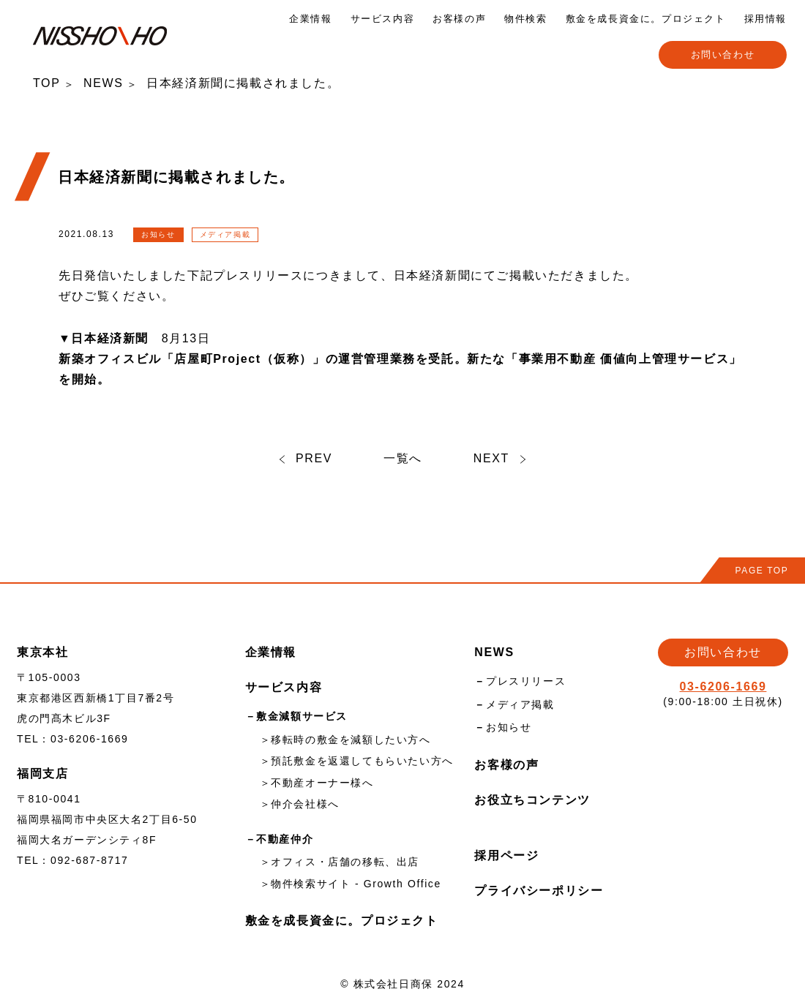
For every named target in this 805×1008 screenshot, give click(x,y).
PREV (306, 458)
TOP (46, 83)
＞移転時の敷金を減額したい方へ (345, 739)
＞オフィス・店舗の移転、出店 (339, 862)
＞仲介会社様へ (300, 804)
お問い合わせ (723, 54)
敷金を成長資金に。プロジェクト (646, 18)
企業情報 (310, 18)
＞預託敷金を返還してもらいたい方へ (357, 761)
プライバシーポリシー (538, 890)
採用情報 (765, 18)
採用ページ (506, 855)
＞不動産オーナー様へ (317, 783)
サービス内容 (383, 18)
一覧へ (402, 458)
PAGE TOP (762, 570)
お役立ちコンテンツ (532, 800)
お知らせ (508, 727)
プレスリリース (526, 681)
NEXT (499, 458)
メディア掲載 (520, 704)
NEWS (103, 83)
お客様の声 (459, 18)
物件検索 (525, 18)
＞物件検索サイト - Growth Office (350, 883)
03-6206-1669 (723, 686)
